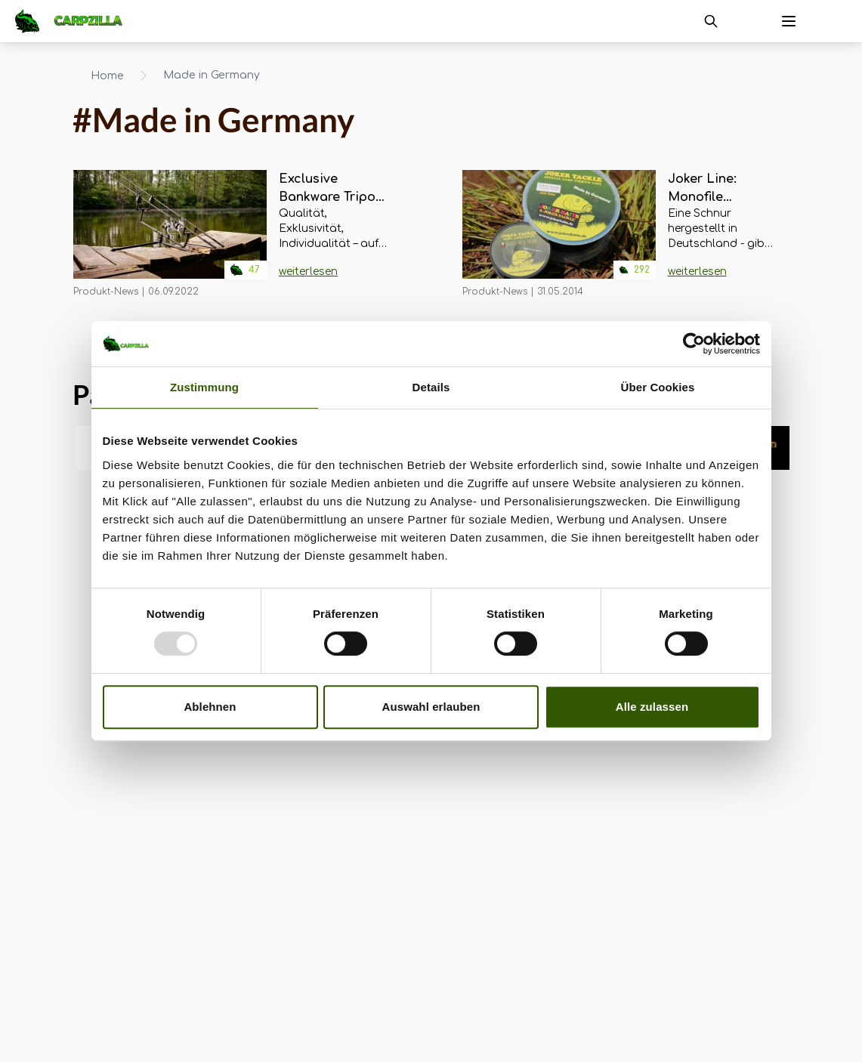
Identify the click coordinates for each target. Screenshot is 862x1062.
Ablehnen (210, 706)
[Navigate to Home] (76, 21)
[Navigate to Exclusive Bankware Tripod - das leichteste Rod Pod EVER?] (170, 234)
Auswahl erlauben (431, 706)
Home (107, 76)
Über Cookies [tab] (658, 387)
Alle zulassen (652, 706)
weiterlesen (308, 271)
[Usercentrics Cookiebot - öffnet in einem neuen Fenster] (694, 343)
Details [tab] (431, 387)
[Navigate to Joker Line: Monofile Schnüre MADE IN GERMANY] (559, 234)
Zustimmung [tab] (204, 387)
